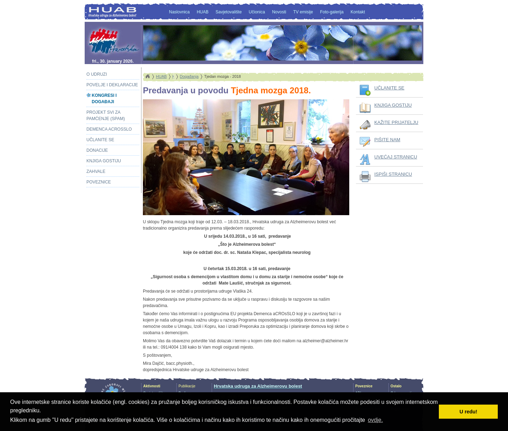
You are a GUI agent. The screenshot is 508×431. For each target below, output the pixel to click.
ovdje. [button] (375, 420)
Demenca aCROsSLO (109, 129)
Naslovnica (179, 12)
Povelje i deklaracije (112, 84)
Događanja (189, 76)
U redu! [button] (468, 411)
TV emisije (303, 12)
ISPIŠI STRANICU (393, 174)
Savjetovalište (229, 12)
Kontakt (358, 12)
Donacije (97, 150)
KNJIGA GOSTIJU (393, 105)
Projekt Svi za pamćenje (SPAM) (105, 115)
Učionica (257, 12)
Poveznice (98, 182)
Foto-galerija (332, 12)
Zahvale (95, 171)
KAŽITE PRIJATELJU (396, 122)
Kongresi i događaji (104, 98)
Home (147, 76)
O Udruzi (96, 74)
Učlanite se (100, 139)
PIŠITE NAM (387, 139)
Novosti (279, 12)
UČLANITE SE (389, 87)
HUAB (202, 12)
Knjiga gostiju (103, 160)
